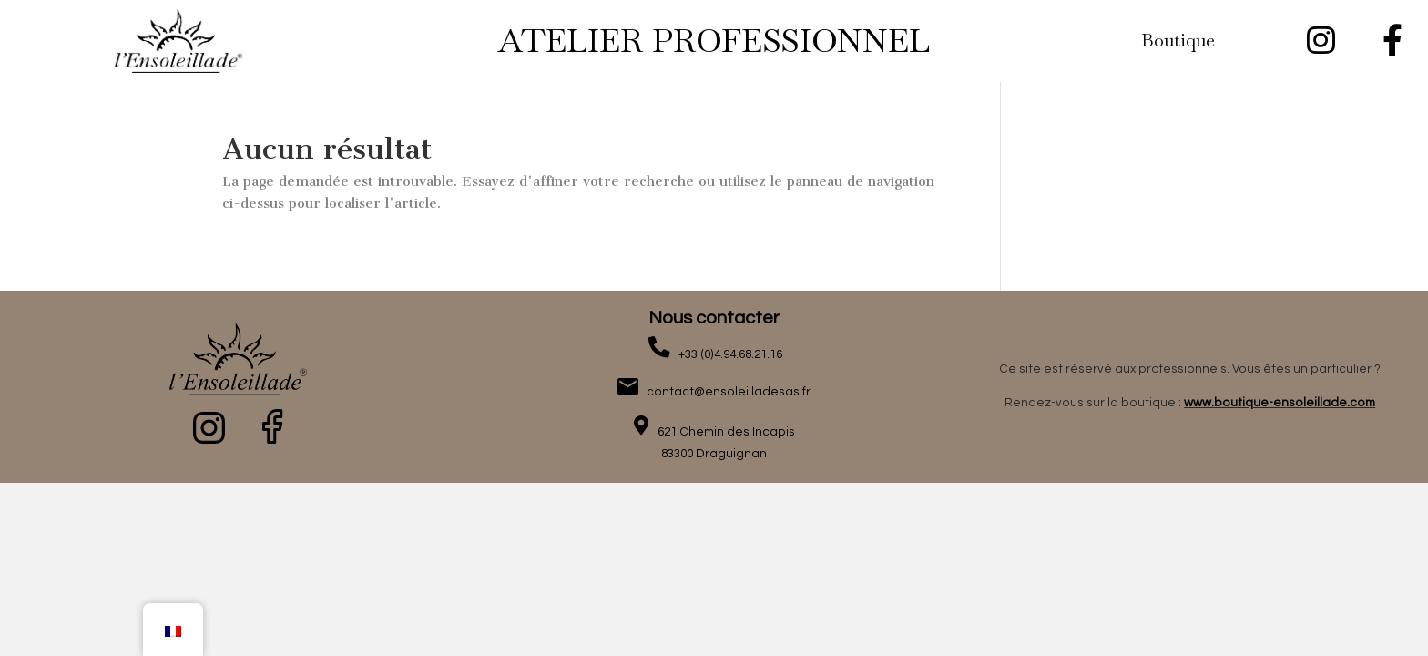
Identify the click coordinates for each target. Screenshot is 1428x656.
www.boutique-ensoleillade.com (1279, 402)
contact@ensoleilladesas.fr (724, 391)
